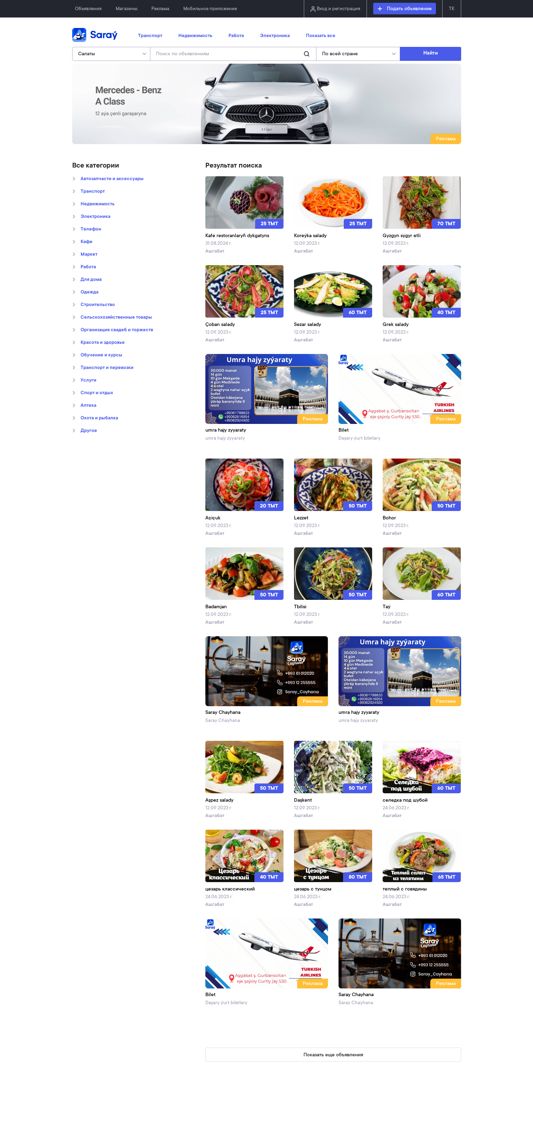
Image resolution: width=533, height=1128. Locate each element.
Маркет (89, 254)
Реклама (160, 9)
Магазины (126, 9)
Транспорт (150, 36)
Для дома (91, 280)
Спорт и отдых (97, 393)
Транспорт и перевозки (107, 368)
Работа (236, 36)
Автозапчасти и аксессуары (112, 179)
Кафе (87, 242)
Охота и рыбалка (99, 418)
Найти (430, 53)
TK (452, 9)
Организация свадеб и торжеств (117, 330)
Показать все (320, 36)
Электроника (275, 36)
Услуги (88, 380)
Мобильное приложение (210, 9)
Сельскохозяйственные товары (116, 317)
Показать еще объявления (333, 1055)
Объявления (88, 9)
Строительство (98, 305)
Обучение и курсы (101, 355)
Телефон (91, 229)
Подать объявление (405, 9)
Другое (89, 431)
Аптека (88, 406)
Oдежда (89, 292)
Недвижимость (195, 36)
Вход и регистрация (335, 9)
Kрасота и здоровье (103, 343)
